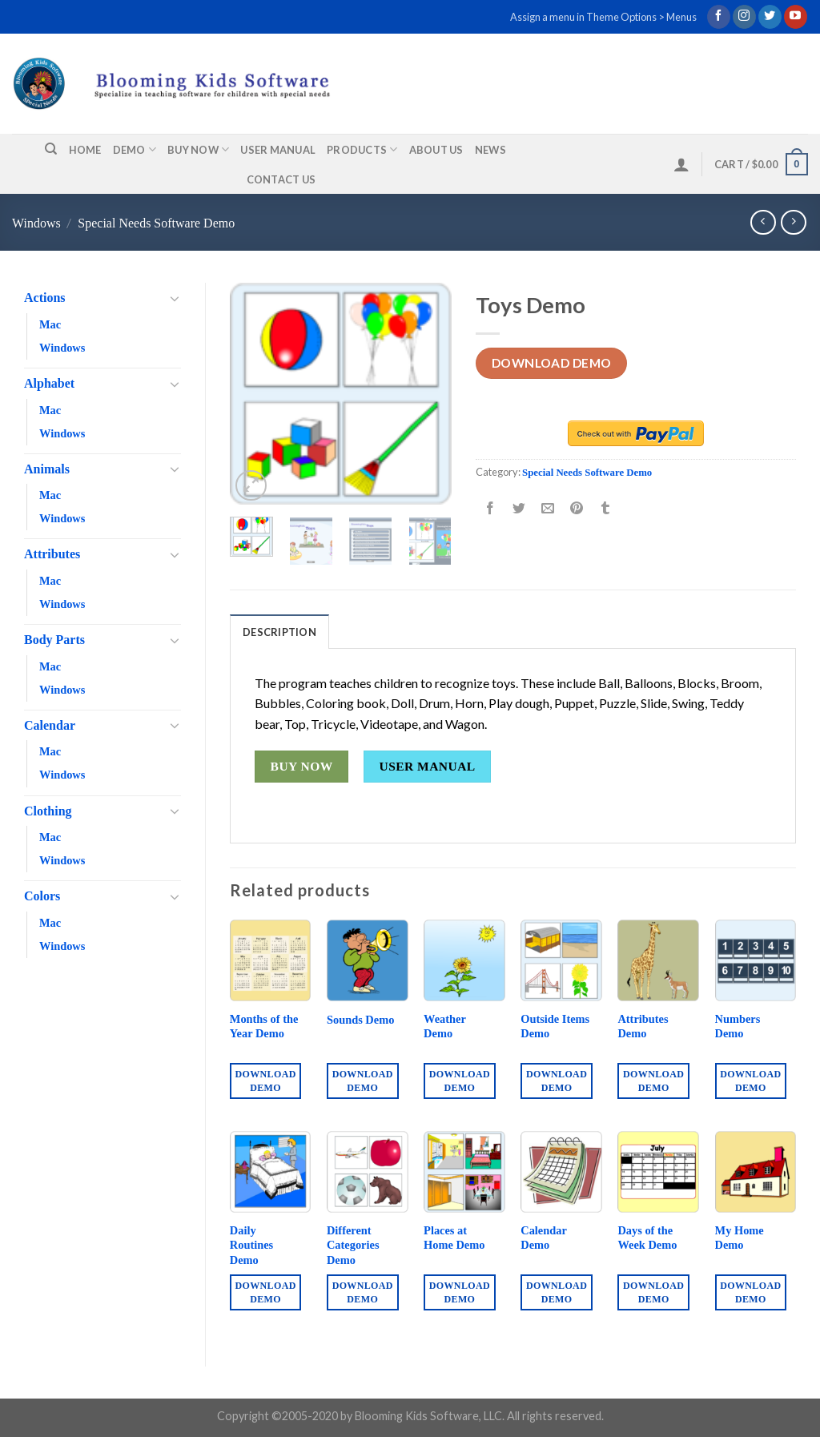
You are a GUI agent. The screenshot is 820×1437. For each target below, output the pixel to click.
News (490, 149)
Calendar (49, 725)
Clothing (48, 811)
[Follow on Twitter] (770, 17)
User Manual (278, 149)
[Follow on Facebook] (718, 17)
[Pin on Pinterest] (577, 509)
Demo (134, 149)
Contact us (281, 179)
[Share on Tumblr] (606, 509)
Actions (45, 297)
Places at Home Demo (454, 1238)
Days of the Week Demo (647, 1238)
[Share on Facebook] (490, 509)
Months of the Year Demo (264, 1026)
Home (85, 149)
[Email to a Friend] (548, 509)
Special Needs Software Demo (156, 223)
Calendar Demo (543, 1238)
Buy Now (198, 149)
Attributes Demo (642, 1026)
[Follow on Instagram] (744, 17)
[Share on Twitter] (519, 509)
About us (436, 149)
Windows (36, 223)
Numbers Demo (738, 1026)
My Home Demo (739, 1238)
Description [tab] (279, 632)
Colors (42, 896)
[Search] (51, 149)
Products (362, 149)
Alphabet (49, 383)
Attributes (52, 554)
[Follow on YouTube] (795, 17)
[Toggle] (174, 298)
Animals (47, 469)
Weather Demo (445, 1026)
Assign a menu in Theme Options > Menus (603, 16)
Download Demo (552, 363)
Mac (50, 324)
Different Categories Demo (353, 1245)
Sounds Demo (360, 1019)
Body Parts (54, 639)
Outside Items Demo (555, 1026)
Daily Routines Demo (251, 1245)
